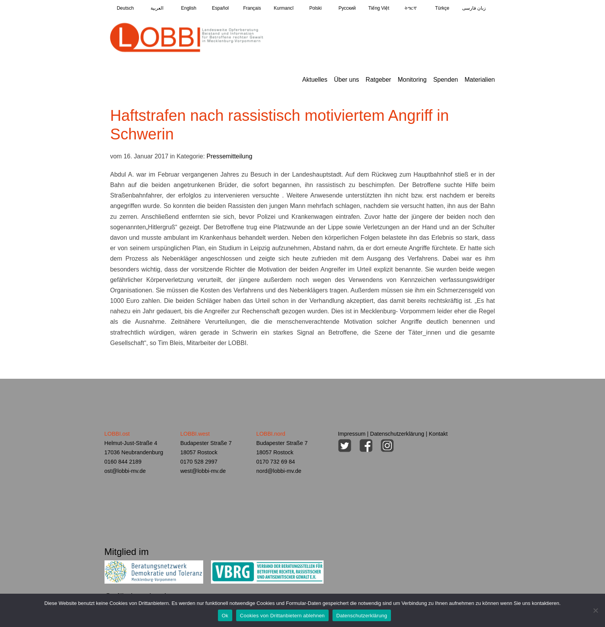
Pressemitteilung (229, 156)
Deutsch (125, 8)
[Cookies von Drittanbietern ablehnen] (595, 610)
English (188, 8)
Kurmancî (283, 8)
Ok (225, 615)
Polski (315, 8)
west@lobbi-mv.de (203, 471)
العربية (157, 8)
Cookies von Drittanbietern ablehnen (282, 615)
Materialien (479, 79)
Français (252, 8)
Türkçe (442, 8)
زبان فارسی (474, 8)
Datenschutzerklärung (397, 434)
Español (220, 8)
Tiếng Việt (378, 8)
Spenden (445, 79)
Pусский (347, 8)
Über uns (346, 79)
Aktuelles (314, 79)
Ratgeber (378, 79)
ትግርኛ (410, 8)
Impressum (351, 434)
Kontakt (438, 434)
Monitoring (412, 79)
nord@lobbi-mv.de (279, 471)
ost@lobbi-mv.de (125, 471)
